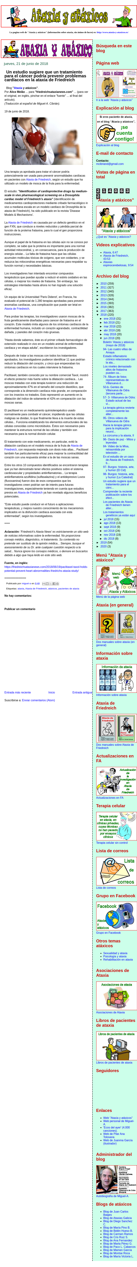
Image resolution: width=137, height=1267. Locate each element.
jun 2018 (109, 338)
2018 (103, 314)
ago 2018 (110, 522)
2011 (103, 287)
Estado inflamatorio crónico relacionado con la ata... (119, 359)
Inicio (51, 692)
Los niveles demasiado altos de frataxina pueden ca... (117, 369)
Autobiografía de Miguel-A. (112, 1196)
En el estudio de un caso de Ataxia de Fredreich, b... (118, 460)
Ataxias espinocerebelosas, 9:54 (118, 264)
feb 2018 (109, 322)
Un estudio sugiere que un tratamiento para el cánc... (119, 484)
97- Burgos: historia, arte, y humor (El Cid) (118, 468)
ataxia (21, 588)
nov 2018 (110, 534)
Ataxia (18, 87)
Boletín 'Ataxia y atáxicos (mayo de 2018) (118, 344)
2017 (103, 310)
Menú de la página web (110, 596)
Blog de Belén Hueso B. (118, 1230)
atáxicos (52, 588)
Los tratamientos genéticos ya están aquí (119, 514)
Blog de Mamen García (117, 1250)
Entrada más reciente (17, 692)
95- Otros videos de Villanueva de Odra (116, 420)
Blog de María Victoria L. (118, 1256)
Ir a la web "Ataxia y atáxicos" (114, 100)
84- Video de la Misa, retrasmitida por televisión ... (116, 449)
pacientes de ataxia (68, 588)
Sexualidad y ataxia (115, 953)
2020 (103, 546)
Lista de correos (106, 887)
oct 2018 (109, 530)
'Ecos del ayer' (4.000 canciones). (116, 1129)
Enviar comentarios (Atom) (38, 700)
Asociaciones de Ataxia (110, 1012)
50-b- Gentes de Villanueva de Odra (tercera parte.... (116, 390)
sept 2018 (110, 526)
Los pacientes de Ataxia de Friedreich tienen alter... (118, 505)
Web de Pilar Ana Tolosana (114, 1135)
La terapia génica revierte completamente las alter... (119, 411)
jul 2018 (109, 519)
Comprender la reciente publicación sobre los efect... (117, 494)
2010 (103, 283)
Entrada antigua (82, 692)
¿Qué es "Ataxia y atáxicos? (113, 236)
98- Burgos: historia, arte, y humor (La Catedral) (118, 476)
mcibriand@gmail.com (110, 163)
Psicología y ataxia (114, 956)
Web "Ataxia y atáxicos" (118, 1117)
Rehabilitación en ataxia (118, 959)
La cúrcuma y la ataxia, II (118, 435)
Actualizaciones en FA (109, 797)
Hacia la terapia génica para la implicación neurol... (117, 428)
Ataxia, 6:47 (110, 252)
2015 (103, 303)
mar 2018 (110, 326)
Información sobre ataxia (111, 694)
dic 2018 (109, 538)
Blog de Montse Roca (116, 1253)
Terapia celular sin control (112, 842)
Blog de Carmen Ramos (118, 1234)
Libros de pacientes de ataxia (114, 1062)
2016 (103, 307)
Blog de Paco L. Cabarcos (119, 1246)
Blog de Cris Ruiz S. (115, 1237)
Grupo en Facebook (108, 932)
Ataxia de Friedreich (38, 179)
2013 (103, 295)
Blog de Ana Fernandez (117, 1240)
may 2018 (110, 334)
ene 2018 (110, 318)
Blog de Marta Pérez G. (117, 1243)
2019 (103, 542)
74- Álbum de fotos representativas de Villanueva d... (116, 380)
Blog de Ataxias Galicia (117, 1218)
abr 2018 (110, 330)
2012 (103, 291)
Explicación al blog (107, 145)
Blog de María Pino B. (116, 1227)
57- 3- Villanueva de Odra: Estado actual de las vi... (119, 400)
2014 (103, 299)
